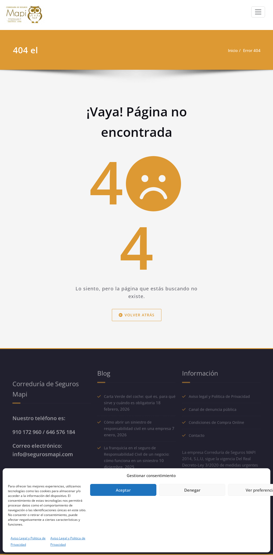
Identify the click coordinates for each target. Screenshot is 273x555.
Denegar (192, 490)
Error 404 (252, 50)
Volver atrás (137, 314)
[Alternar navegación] (258, 12)
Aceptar (123, 490)
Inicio (233, 50)
